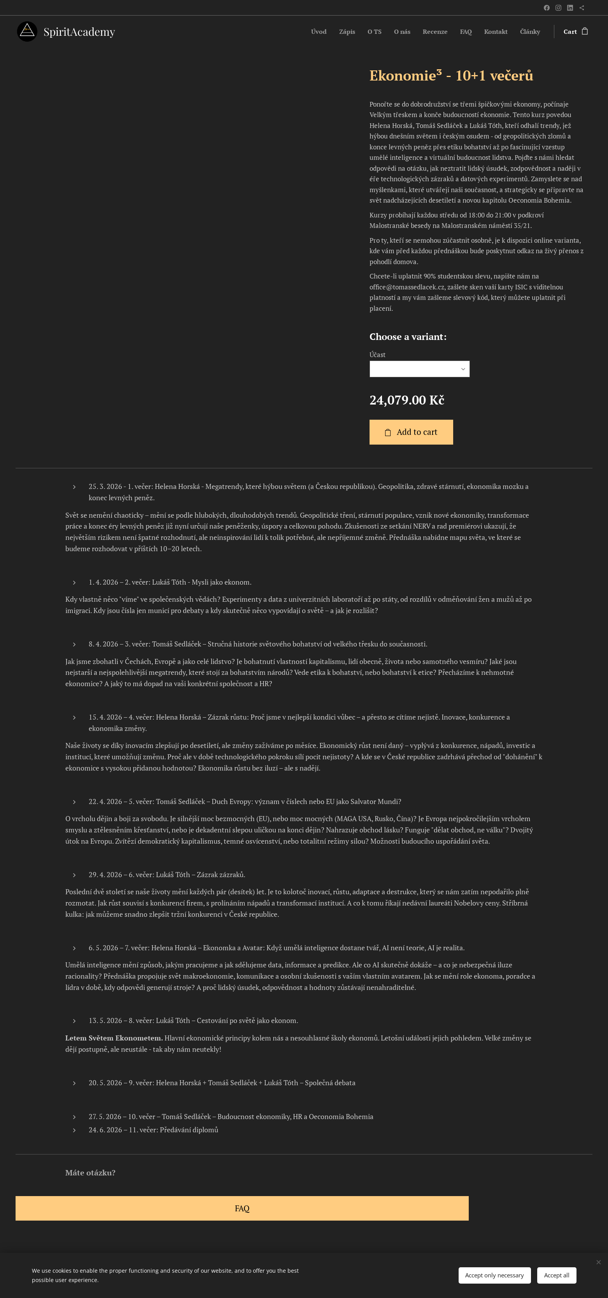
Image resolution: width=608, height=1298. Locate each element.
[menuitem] (308, 31)
